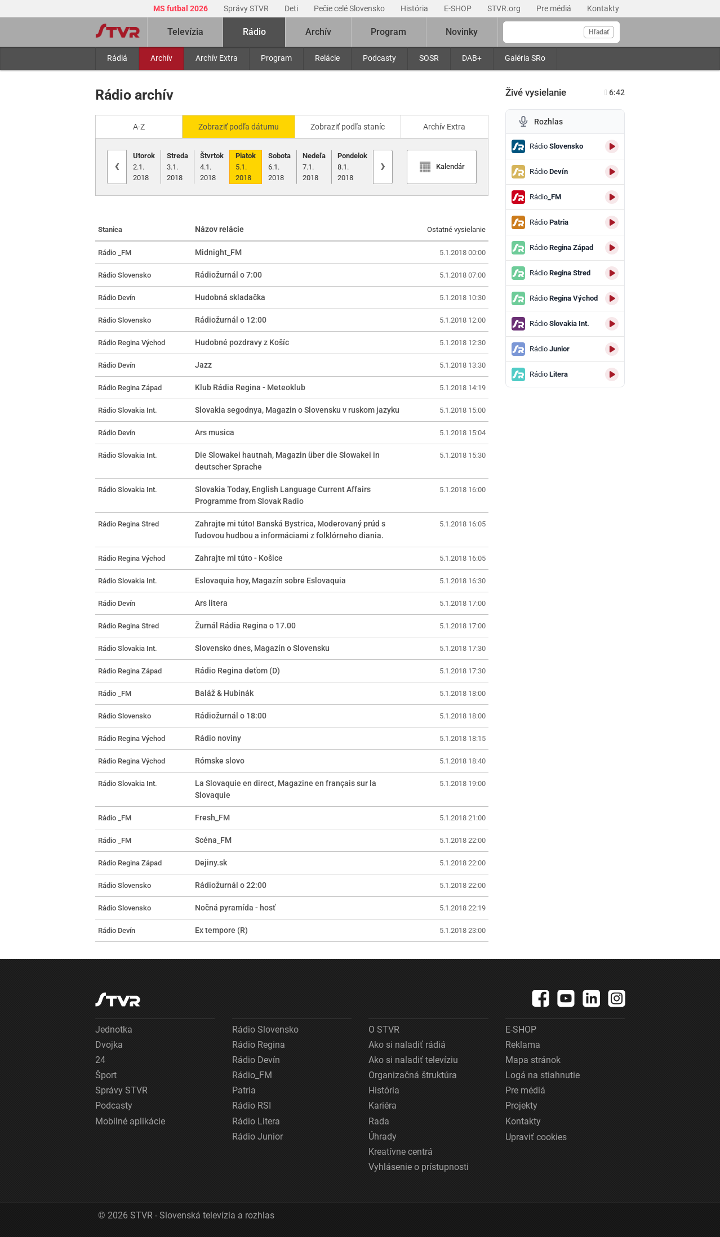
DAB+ (472, 57)
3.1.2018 (177, 166)
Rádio (254, 31)
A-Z (139, 126)
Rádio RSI (251, 1105)
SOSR (429, 57)
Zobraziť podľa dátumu (238, 126)
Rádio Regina (258, 1044)
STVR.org (504, 8)
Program (276, 57)
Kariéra (382, 1105)
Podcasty (379, 57)
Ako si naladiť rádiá (407, 1044)
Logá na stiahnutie (542, 1075)
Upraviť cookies (536, 1137)
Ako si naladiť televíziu (413, 1060)
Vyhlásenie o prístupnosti (418, 1167)
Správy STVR (247, 8)
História (415, 8)
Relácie (327, 57)
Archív (161, 57)
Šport (106, 1075)
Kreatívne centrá (400, 1151)
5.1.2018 (245, 166)
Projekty (521, 1105)
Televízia (185, 31)
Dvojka (109, 1044)
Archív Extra (216, 57)
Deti (292, 8)
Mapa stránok (533, 1060)
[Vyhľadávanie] (561, 32)
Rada (378, 1121)
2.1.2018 (144, 166)
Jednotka (113, 1029)
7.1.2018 (314, 166)
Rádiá (117, 57)
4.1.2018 (212, 166)
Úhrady (382, 1136)
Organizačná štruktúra (412, 1075)
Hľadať (599, 32)
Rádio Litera (256, 1121)
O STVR (383, 1029)
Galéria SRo (525, 57)
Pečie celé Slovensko (350, 8)
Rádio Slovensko (265, 1029)
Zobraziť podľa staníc (347, 126)
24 (100, 1060)
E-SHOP (458, 8)
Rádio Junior (257, 1136)
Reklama (522, 1044)
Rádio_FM (252, 1075)
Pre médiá (554, 8)
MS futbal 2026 (181, 8)
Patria (244, 1090)
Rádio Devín (256, 1060)
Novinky (462, 31)
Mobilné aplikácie (130, 1121)
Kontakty (603, 8)
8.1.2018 (352, 166)
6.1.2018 (279, 166)
